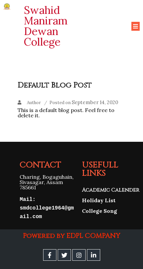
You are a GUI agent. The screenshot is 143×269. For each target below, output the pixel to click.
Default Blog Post (55, 85)
